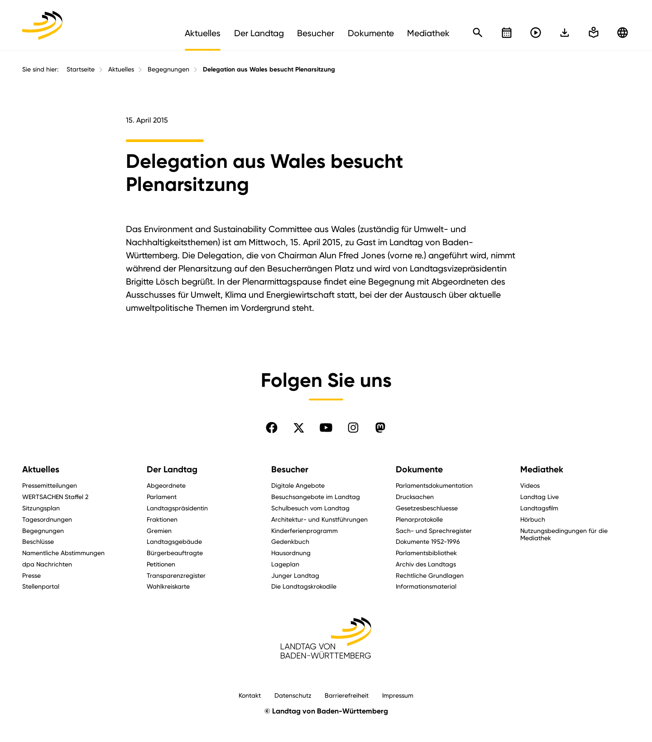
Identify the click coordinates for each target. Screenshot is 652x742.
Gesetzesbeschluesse (427, 508)
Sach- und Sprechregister (434, 530)
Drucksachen (415, 496)
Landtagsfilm (539, 508)
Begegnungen (168, 69)
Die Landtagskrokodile (303, 586)
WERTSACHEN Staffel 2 (55, 496)
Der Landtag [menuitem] (259, 33)
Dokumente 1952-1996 (428, 541)
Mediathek (541, 469)
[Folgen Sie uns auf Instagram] (353, 428)
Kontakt (250, 695)
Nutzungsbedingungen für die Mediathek (564, 534)
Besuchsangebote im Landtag (315, 496)
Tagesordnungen (47, 519)
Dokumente (419, 469)
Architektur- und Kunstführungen (319, 519)
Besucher (289, 469)
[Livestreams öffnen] (536, 32)
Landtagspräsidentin (177, 508)
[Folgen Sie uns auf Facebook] (272, 428)
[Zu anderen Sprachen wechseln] (622, 32)
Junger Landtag (295, 575)
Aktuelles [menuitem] (203, 33)
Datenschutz (293, 695)
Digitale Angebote (298, 485)
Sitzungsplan (41, 508)
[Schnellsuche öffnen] (478, 32)
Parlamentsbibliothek (426, 552)
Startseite (81, 69)
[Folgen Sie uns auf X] (299, 428)
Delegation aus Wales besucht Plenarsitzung (269, 69)
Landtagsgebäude (174, 541)
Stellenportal (40, 586)
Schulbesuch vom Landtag (310, 508)
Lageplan (285, 564)
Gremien (159, 530)
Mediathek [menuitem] (428, 33)
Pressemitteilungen (49, 485)
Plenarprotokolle (419, 519)
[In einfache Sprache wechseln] (564, 32)
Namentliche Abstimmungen (63, 552)
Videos (530, 485)
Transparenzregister (176, 575)
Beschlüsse (38, 541)
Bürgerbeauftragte (175, 552)
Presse (31, 575)
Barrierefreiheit (347, 695)
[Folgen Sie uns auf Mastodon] (380, 428)
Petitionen (161, 564)
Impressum (397, 695)
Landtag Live (539, 496)
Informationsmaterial (426, 586)
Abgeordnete (166, 485)
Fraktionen (162, 519)
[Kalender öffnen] (507, 32)
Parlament (162, 496)
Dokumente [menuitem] (371, 33)
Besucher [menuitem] (315, 33)
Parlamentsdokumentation (434, 485)
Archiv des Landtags (426, 564)
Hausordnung (291, 552)
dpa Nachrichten (47, 564)
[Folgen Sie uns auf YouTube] (326, 428)
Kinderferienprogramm (304, 530)
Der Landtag (172, 469)
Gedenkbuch (290, 541)
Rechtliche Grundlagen (430, 575)
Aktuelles (121, 69)
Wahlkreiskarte (168, 586)
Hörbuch (532, 519)
